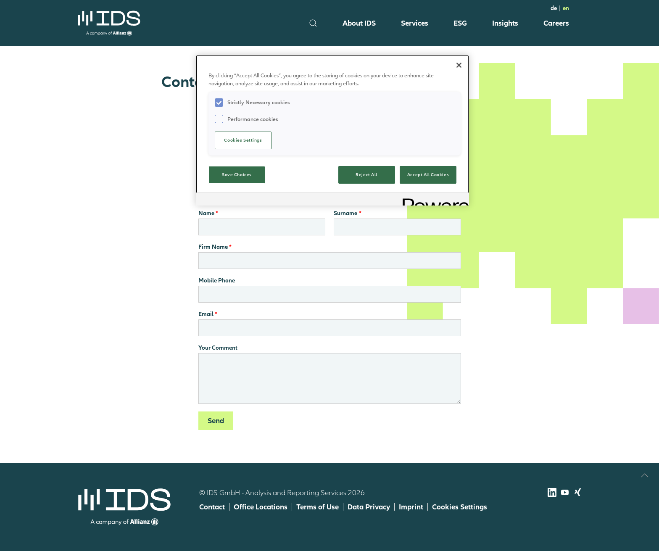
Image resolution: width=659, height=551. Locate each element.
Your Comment (217, 347)
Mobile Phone (216, 280)
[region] (332, 130)
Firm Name (213, 246)
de (554, 8)
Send (216, 420)
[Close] (459, 65)
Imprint (411, 506)
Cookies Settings (459, 506)
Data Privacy (369, 506)
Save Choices (237, 174)
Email (206, 314)
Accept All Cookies (428, 174)
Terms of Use (317, 506)
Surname (345, 213)
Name (206, 213)
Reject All (366, 174)
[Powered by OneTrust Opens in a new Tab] (433, 200)
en (566, 8)
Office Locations (260, 506)
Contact (212, 506)
